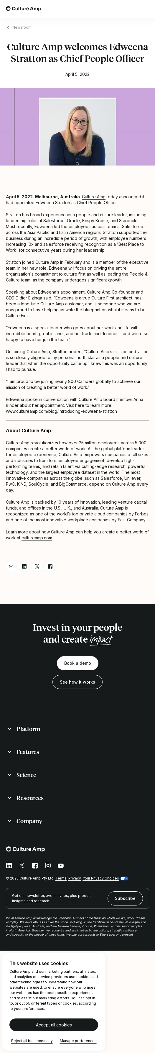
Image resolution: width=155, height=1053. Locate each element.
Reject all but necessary (32, 1041)
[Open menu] (145, 9)
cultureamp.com (37, 537)
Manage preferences (78, 1041)
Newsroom (22, 27)
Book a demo (77, 663)
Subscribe (125, 898)
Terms (61, 878)
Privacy (74, 878)
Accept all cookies (54, 1024)
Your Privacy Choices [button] (101, 878)
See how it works (77, 681)
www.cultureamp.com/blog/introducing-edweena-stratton (61, 411)
